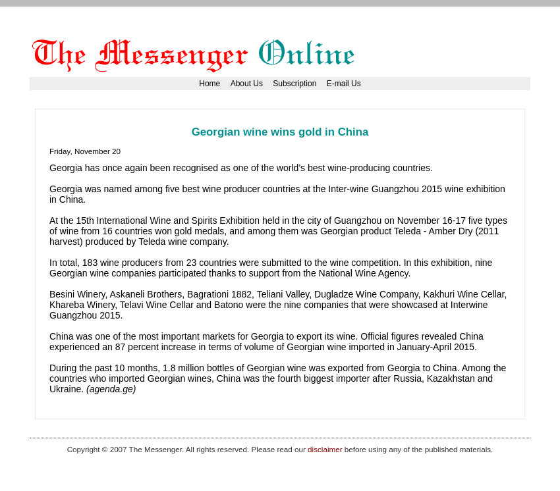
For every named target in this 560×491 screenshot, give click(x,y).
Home (209, 83)
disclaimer (325, 449)
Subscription (294, 83)
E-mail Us (344, 83)
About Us (247, 83)
